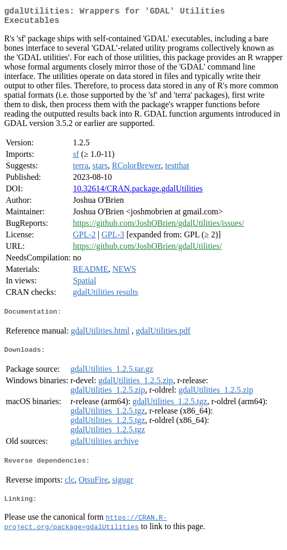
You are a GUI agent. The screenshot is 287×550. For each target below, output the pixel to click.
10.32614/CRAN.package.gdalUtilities (137, 192)
